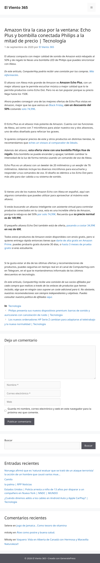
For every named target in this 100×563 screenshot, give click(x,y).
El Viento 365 (16, 7)
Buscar (8, 440)
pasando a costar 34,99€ (81, 225)
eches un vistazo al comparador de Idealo (53, 142)
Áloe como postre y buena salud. (36, 532)
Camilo (8, 479)
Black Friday (56, 105)
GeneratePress (67, 558)
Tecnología (14, 306)
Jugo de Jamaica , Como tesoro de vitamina (41, 525)
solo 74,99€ (28, 109)
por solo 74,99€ (46, 214)
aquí (49, 297)
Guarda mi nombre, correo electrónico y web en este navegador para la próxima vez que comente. (49, 410)
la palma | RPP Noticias (18, 484)
